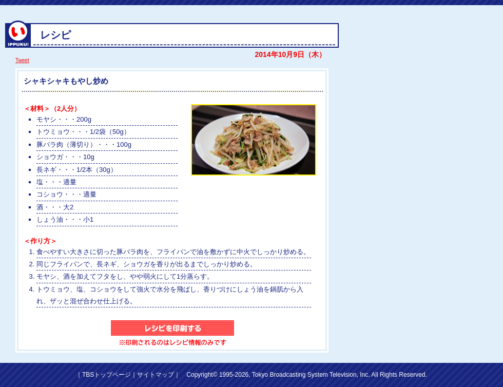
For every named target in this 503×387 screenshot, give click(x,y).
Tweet (22, 60)
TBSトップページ (106, 374)
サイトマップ (155, 374)
